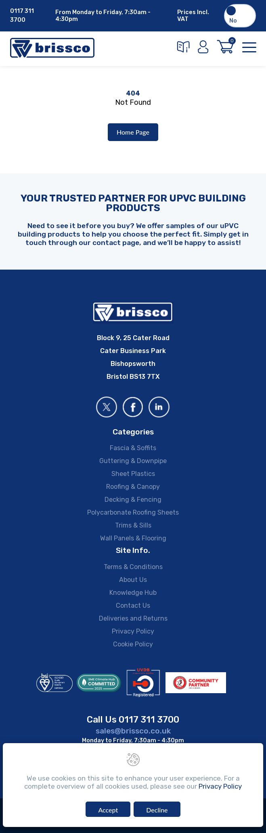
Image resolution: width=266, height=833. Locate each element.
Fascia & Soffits (133, 448)
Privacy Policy (133, 631)
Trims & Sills (133, 525)
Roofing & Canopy (133, 486)
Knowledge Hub (133, 592)
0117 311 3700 (22, 15)
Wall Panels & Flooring (133, 538)
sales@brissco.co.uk (133, 730)
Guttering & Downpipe (133, 461)
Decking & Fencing (133, 499)
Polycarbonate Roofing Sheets (133, 512)
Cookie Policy (133, 644)
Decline (157, 810)
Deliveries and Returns (133, 618)
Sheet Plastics (133, 474)
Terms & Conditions (133, 567)
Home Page (133, 132)
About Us (133, 580)
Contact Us (133, 605)
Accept (108, 810)
